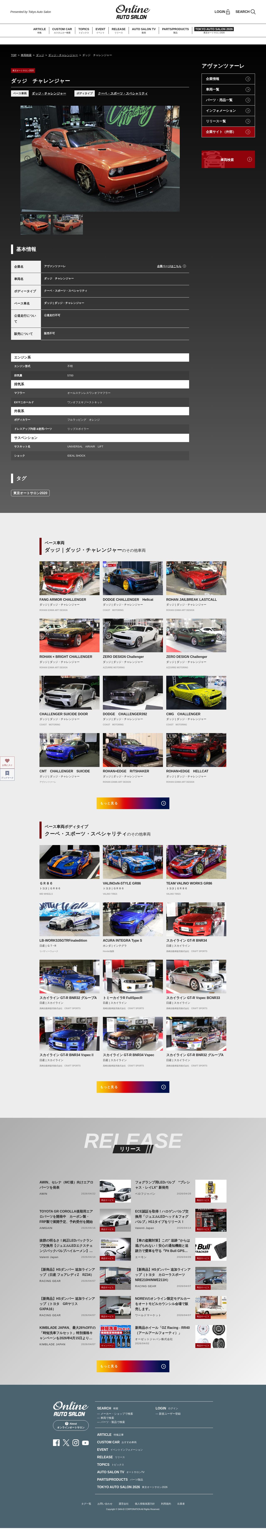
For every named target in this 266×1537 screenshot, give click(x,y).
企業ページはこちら (169, 266)
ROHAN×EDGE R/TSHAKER (126, 771)
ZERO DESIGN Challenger (123, 657)
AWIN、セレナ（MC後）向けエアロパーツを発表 (66, 1191)
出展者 (181, 1513)
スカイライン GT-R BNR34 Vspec (128, 1058)
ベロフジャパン (145, 1199)
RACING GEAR (50, 1287)
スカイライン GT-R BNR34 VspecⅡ (66, 1058)
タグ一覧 (86, 1513)
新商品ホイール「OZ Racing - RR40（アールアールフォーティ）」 (162, 1336)
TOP (14, 55)
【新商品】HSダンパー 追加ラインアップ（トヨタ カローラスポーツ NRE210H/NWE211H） (163, 1281)
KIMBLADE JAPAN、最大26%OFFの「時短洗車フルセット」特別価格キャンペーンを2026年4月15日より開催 (67, 1339)
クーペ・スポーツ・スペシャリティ (123, 93)
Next (173, 159)
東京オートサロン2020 (30, 493)
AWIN (43, 1199)
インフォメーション (221, 110)
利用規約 (166, 1513)
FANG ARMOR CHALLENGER (62, 599)
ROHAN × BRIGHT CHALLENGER (65, 657)
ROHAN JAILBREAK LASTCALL (191, 599)
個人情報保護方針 (145, 1513)
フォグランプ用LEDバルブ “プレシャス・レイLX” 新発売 (162, 1191)
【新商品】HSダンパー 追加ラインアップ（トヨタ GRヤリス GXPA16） (67, 1310)
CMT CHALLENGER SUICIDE (66, 771)
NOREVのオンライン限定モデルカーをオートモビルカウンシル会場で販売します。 (162, 1310)
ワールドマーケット (148, 1321)
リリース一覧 (216, 121)
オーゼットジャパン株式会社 (154, 1345)
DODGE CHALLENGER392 (125, 714)
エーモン (141, 1263)
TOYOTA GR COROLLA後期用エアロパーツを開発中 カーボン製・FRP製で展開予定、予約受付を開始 (66, 1223)
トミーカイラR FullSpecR (122, 1001)
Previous (27, 159)
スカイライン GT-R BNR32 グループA (68, 1001)
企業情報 (212, 79)
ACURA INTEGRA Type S (122, 943)
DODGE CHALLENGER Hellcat (128, 599)
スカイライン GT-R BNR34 (186, 943)
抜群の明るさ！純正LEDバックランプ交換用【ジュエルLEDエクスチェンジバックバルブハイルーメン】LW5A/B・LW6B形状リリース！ (66, 1252)
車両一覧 (212, 89)
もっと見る (114, 804)
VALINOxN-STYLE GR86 (122, 886)
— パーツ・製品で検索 (111, 1431)
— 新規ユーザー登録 (168, 1423)
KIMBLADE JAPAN (52, 1350)
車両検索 (26, 55)
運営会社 (124, 1513)
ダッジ (40, 55)
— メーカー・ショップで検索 (115, 1423)
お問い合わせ (104, 1513)
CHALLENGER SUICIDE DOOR (63, 714)
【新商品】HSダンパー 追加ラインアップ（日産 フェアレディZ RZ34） (67, 1278)
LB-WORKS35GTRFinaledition (63, 943)
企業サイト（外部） (221, 132)
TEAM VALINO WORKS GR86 (189, 886)
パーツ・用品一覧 (219, 100)
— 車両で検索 (105, 1427)
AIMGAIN (45, 1234)
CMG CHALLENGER (185, 714)
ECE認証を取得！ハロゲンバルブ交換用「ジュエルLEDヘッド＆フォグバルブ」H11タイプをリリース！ (161, 1223)
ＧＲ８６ (46, 886)
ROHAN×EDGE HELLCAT (187, 771)
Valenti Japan (144, 1234)
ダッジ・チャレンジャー (63, 55)
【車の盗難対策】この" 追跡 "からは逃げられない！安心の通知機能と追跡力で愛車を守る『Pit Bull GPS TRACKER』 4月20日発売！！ (162, 1252)
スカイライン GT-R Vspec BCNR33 (193, 1001)
